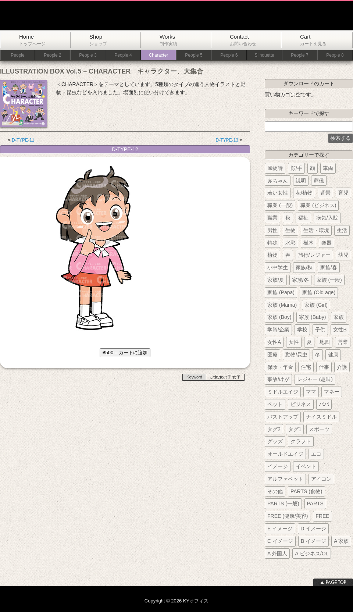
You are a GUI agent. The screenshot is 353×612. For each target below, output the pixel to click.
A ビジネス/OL (311, 553)
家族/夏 (275, 280)
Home (32, 39)
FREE (322, 516)
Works (168, 39)
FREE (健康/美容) (287, 516)
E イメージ (280, 528)
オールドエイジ (285, 454)
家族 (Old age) (318, 292)
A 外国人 (277, 553)
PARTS (315, 503)
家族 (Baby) (312, 317)
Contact (243, 39)
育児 (343, 193)
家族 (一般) (329, 280)
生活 (342, 230)
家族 (339, 317)
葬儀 (319, 181)
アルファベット (285, 479)
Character (158, 55)
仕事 (324, 367)
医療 (272, 354)
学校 (302, 329)
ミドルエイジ (282, 392)
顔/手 (296, 168)
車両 (328, 168)
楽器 (326, 243)
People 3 (87, 55)
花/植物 (304, 193)
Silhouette (264, 55)
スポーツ (319, 429)
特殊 (272, 243)
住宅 (306, 367)
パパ (324, 404)
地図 (325, 342)
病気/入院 (327, 218)
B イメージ (313, 541)
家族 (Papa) (281, 292)
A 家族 (341, 541)
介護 (342, 367)
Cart (313, 39)
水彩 (290, 243)
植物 (272, 255)
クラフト (300, 441)
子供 (320, 329)
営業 (343, 342)
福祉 (303, 218)
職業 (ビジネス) (318, 205)
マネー (331, 392)
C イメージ (280, 541)
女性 (294, 342)
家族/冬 (300, 280)
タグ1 (295, 429)
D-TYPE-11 (23, 140)
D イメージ (313, 528)
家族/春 (328, 267)
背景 (325, 193)
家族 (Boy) (279, 317)
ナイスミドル (321, 417)
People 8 (334, 55)
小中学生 (277, 267)
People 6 (229, 55)
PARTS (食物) (306, 491)
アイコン (321, 479)
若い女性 (277, 193)
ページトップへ (333, 582)
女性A (274, 342)
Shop (98, 39)
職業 (272, 218)
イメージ (277, 466)
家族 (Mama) (282, 305)
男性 (272, 230)
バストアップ (282, 417)
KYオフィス (93, 15)
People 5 (193, 55)
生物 (290, 230)
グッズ (275, 441)
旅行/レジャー (314, 255)
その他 (275, 491)
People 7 (299, 55)
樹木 (308, 243)
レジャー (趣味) (315, 379)
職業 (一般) (280, 205)
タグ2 (274, 429)
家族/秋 (304, 267)
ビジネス (300, 404)
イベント (306, 466)
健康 (333, 354)
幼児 (343, 255)
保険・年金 (280, 367)
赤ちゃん (277, 181)
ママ (311, 392)
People (17, 55)
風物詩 (275, 168)
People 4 (123, 55)
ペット (275, 404)
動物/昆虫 (296, 354)
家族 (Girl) (316, 305)
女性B (340, 329)
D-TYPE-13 (227, 140)
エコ (316, 454)
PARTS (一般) (283, 503)
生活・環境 (316, 230)
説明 (301, 181)
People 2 (52, 55)
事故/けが (278, 379)
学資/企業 (278, 329)
